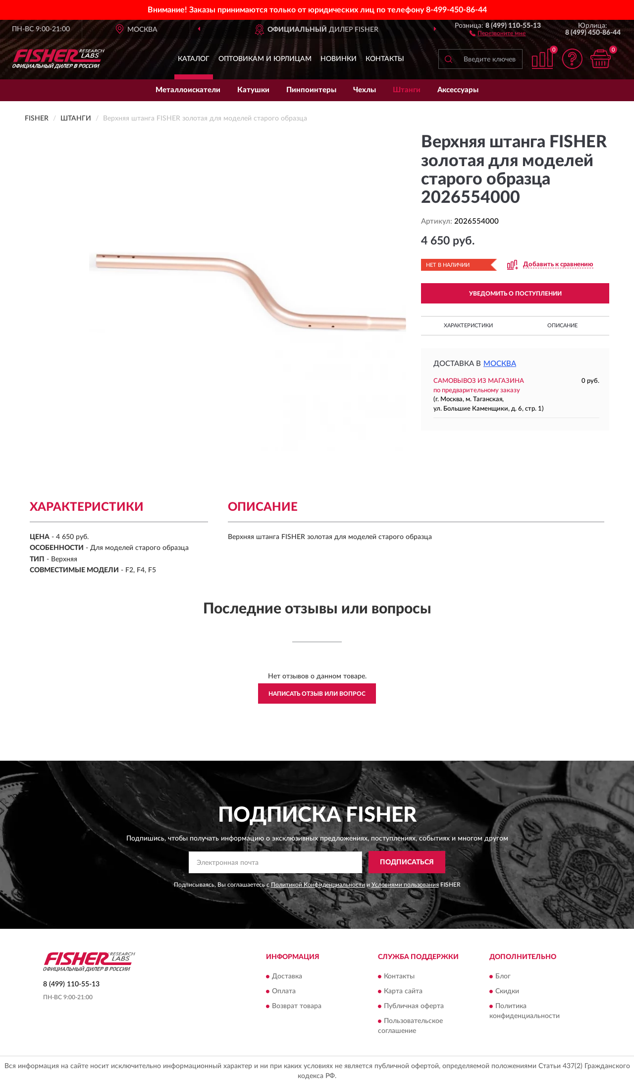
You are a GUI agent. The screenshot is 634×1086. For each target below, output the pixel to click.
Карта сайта (403, 991)
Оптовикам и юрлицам (265, 59)
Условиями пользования (405, 885)
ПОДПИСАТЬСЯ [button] (407, 862)
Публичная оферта (414, 1006)
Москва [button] (499, 363)
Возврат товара (296, 1006)
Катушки (253, 90)
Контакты (385, 59)
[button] (498, 33)
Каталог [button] (194, 59)
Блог (503, 976)
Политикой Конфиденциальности (318, 885)
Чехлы (364, 90)
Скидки (507, 991)
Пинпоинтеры (311, 90)
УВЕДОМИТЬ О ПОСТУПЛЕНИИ (515, 294)
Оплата (284, 991)
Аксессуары (457, 90)
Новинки (338, 59)
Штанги (407, 90)
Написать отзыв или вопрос (317, 694)
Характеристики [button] (468, 325)
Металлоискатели (188, 90)
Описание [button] (562, 325)
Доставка (287, 976)
